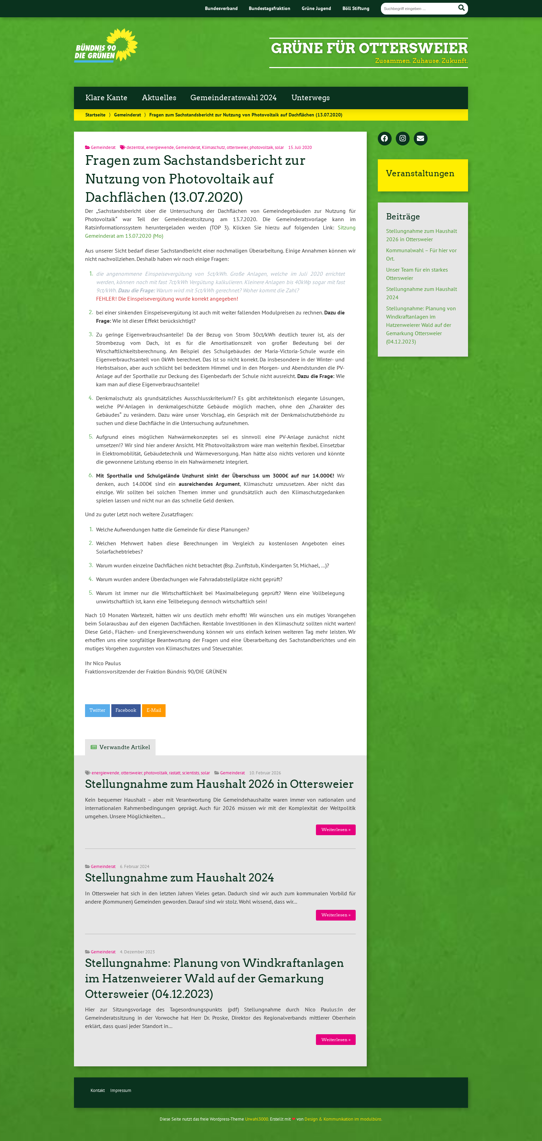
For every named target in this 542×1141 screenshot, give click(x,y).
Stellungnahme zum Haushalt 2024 (179, 878)
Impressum (120, 1090)
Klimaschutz (213, 147)
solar (279, 147)
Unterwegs (310, 97)
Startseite (95, 114)
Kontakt (98, 1090)
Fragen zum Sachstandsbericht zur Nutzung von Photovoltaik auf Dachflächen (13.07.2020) (195, 179)
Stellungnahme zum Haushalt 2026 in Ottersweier (219, 784)
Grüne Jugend (316, 8)
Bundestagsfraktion (269, 8)
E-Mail (154, 710)
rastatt (174, 773)
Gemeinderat (127, 114)
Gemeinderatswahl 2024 (233, 97)
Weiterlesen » (336, 829)
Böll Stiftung (356, 8)
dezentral (135, 147)
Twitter (97, 710)
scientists (190, 773)
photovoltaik (261, 147)
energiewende (160, 147)
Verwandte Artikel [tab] (125, 747)
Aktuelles (159, 97)
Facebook (125, 710)
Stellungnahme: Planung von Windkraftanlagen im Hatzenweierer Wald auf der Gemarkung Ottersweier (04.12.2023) (214, 978)
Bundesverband (221, 8)
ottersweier (237, 147)
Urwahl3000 (256, 1119)
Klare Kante (106, 97)
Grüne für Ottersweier (369, 48)
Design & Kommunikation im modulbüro (343, 1119)
